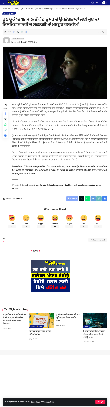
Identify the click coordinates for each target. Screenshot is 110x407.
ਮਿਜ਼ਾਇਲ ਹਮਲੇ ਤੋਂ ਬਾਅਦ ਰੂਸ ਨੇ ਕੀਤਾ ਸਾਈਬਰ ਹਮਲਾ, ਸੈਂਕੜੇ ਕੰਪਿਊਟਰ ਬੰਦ (95, 335)
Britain (44, 185)
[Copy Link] (22, 32)
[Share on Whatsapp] (6, 127)
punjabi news (95, 185)
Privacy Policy (36, 402)
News (6, 13)
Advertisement (29, 185)
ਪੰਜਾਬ (40, 328)
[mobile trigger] (5, 2)
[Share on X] (18, 32)
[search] (92, 3)
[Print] (26, 32)
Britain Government (56, 185)
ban (38, 185)
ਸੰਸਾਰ (13, 13)
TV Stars (16, 189)
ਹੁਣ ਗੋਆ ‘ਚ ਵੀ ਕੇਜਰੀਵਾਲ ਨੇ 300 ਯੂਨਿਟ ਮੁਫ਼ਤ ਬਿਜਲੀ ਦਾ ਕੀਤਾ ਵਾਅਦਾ (67, 319)
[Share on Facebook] (14, 32)
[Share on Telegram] (92, 199)
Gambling (69, 185)
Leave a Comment (94, 241)
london (86, 185)
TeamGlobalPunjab (19, 39)
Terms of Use (51, 402)
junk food (78, 185)
